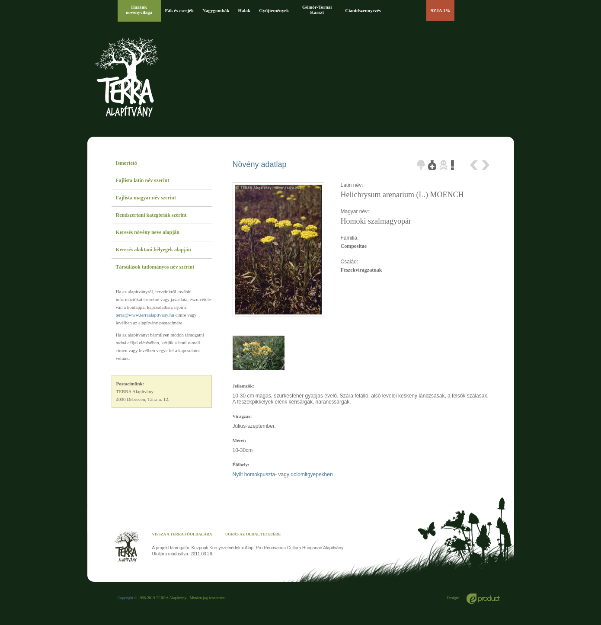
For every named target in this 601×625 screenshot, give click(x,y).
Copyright (126, 598)
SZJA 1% (441, 10)
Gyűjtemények (274, 10)
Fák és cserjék (179, 10)
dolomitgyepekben (311, 474)
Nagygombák (215, 10)
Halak (244, 10)
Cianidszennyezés (363, 10)
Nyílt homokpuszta (254, 474)
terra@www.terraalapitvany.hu (145, 314)
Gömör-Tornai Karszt (317, 9)
